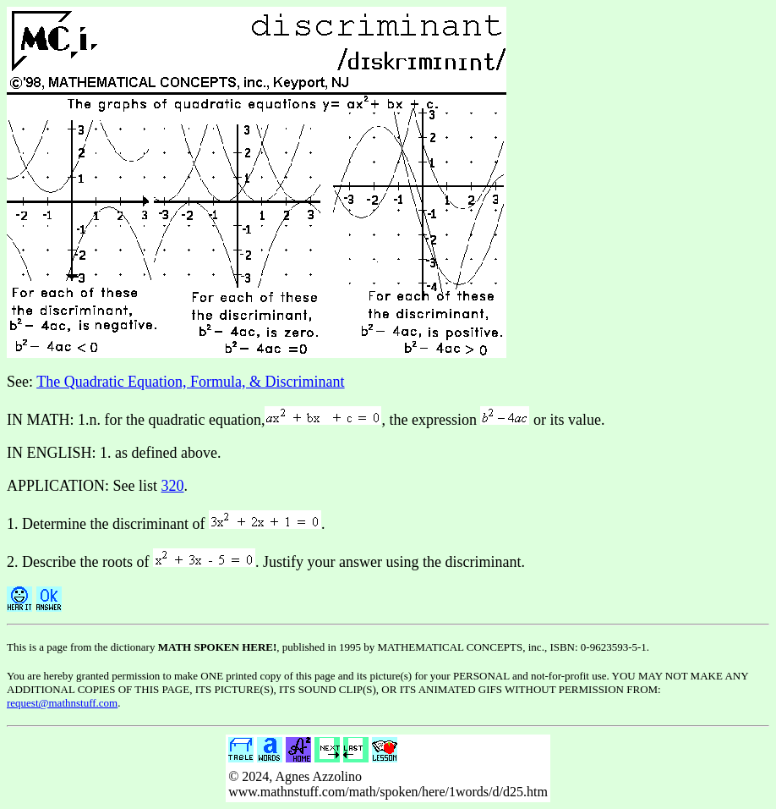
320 (172, 485)
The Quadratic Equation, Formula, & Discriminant (190, 381)
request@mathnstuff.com (62, 702)
